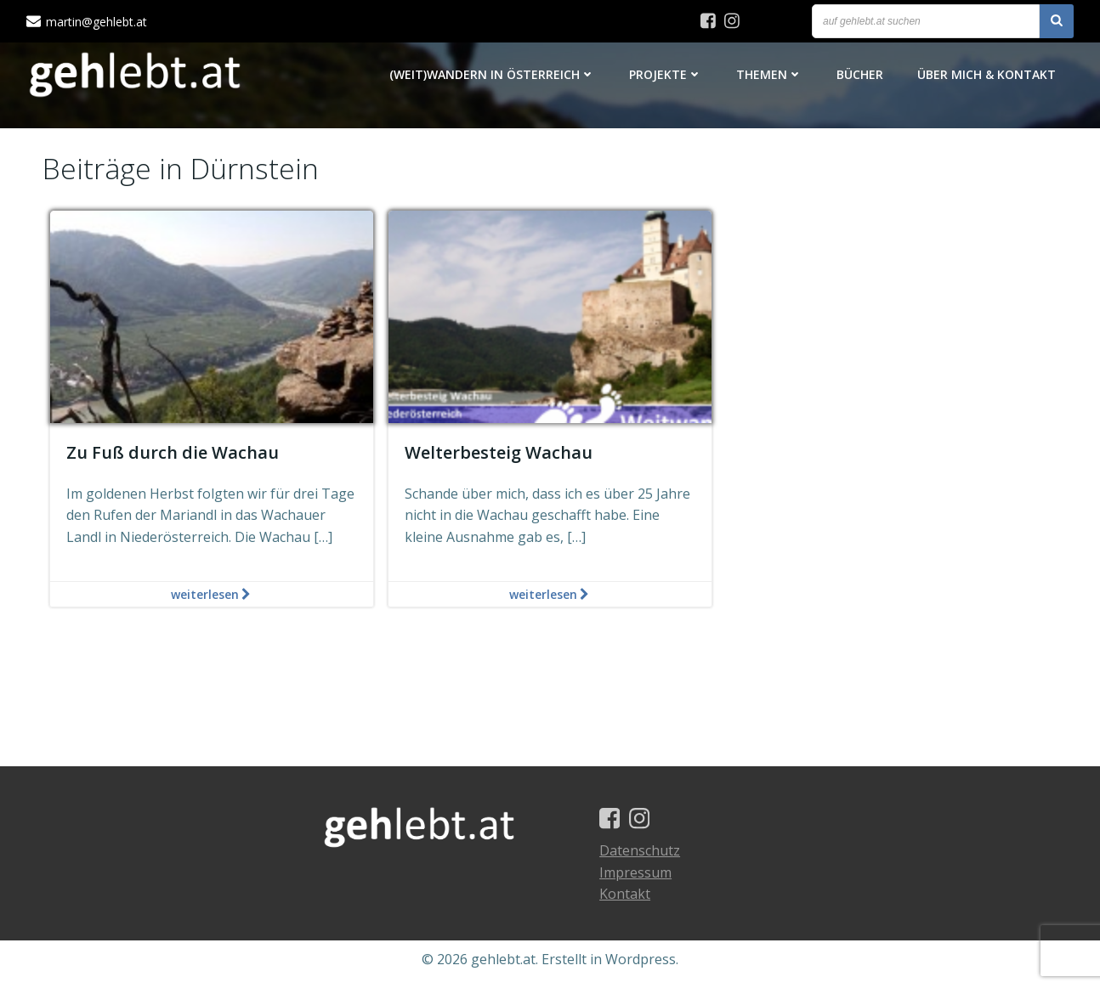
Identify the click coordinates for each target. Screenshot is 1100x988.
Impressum (639, 881)
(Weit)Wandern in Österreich (493, 76)
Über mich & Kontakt (987, 76)
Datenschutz (643, 859)
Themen (770, 76)
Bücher (860, 76)
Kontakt (628, 903)
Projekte (666, 76)
